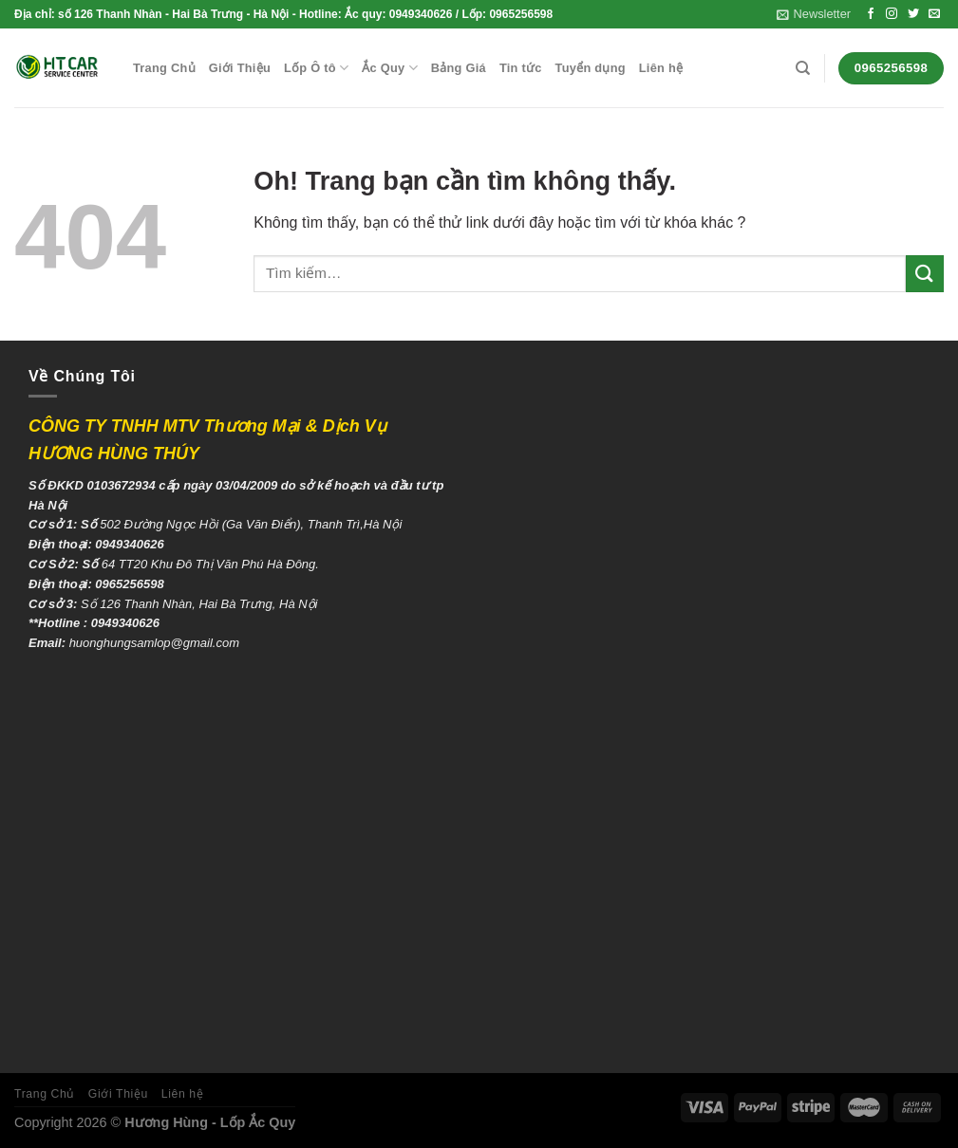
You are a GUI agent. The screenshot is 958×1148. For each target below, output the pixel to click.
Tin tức (520, 68)
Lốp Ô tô (316, 68)
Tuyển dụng (590, 68)
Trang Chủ (164, 68)
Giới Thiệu (240, 68)
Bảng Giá (458, 68)
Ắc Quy (390, 68)
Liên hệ (661, 68)
